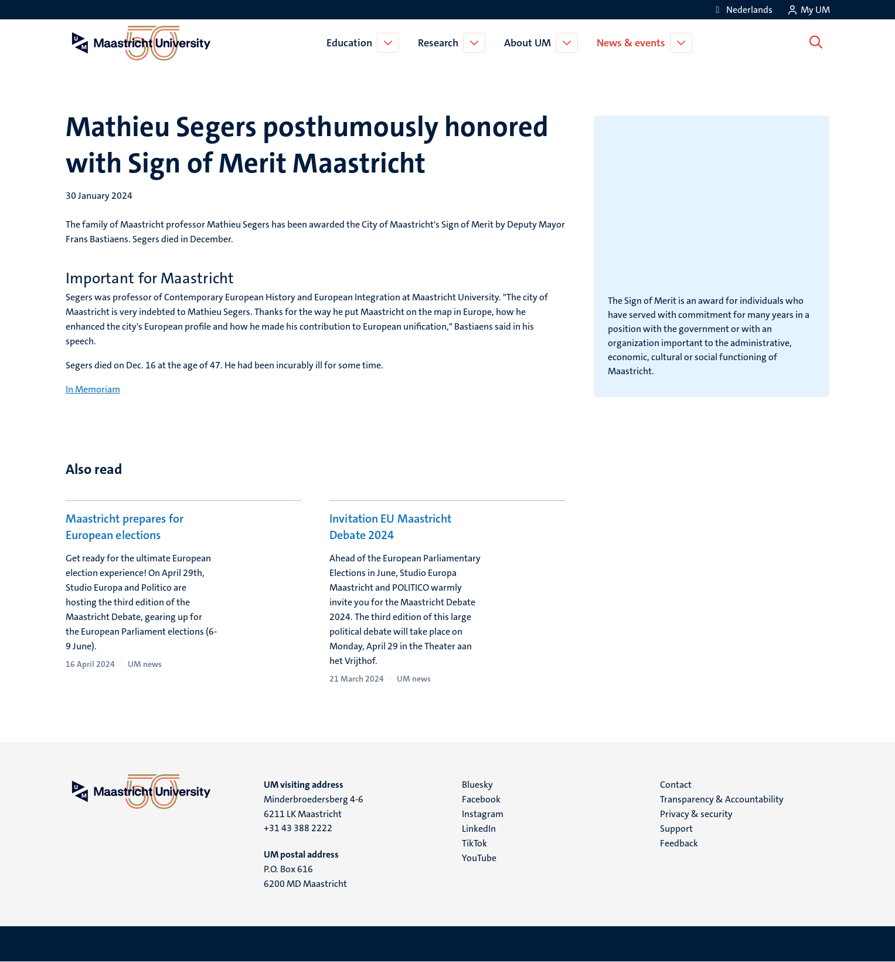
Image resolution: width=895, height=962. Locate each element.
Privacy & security (696, 814)
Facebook (481, 799)
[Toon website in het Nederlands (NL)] (742, 9)
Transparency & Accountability (722, 799)
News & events (633, 43)
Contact (676, 784)
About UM (529, 43)
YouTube (479, 858)
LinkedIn (479, 828)
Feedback (679, 843)
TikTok (474, 843)
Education (352, 43)
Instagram (482, 814)
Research (440, 43)
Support (676, 828)
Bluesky (477, 784)
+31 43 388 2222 (298, 828)
